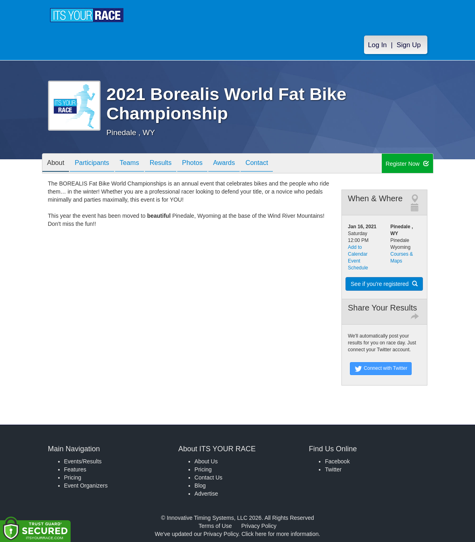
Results (171, 164)
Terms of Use (215, 526)
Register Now (407, 164)
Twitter (333, 469)
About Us (206, 461)
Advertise (206, 493)
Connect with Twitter (380, 369)
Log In (377, 45)
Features (75, 469)
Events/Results (83, 461)
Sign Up (409, 45)
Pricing (73, 477)
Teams (137, 164)
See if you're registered (384, 284)
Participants (96, 164)
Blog (200, 485)
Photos (205, 164)
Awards (241, 164)
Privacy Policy (258, 526)
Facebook (337, 461)
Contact (276, 164)
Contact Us (208, 477)
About (57, 164)
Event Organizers (86, 485)
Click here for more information (279, 534)
